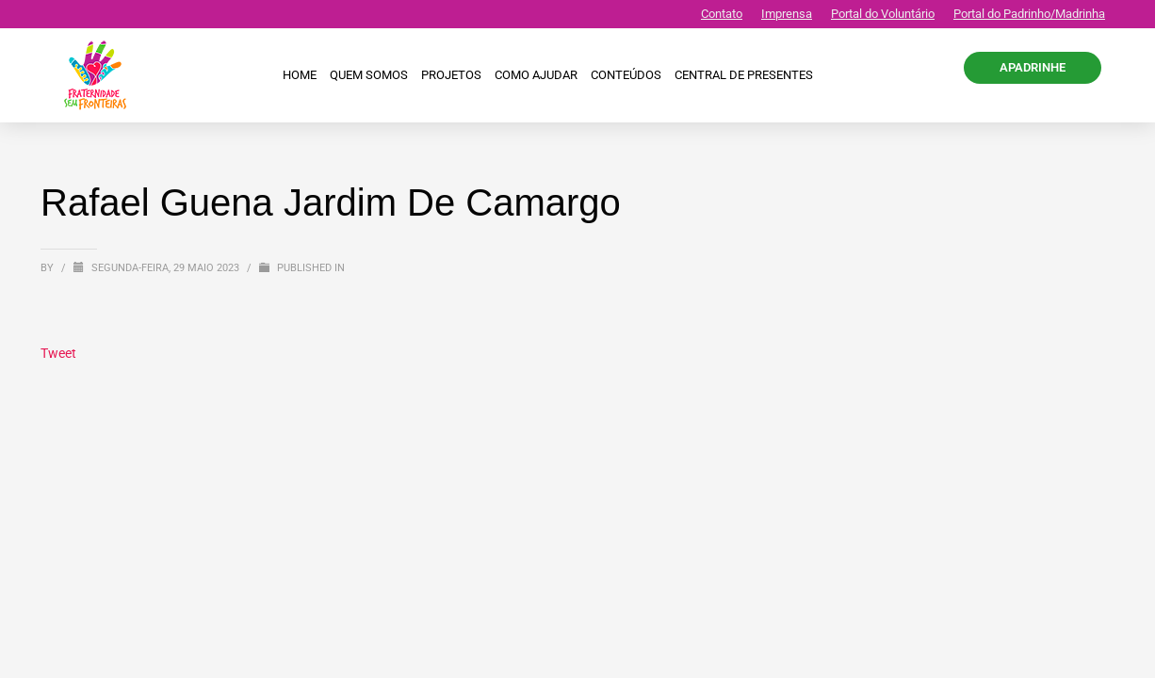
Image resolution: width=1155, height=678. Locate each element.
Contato (721, 14)
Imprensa (786, 14)
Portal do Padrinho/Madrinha (1029, 14)
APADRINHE (1033, 67)
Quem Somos (369, 75)
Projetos (451, 75)
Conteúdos (626, 75)
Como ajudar (536, 75)
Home (300, 75)
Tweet (58, 353)
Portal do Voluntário (883, 14)
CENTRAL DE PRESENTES (744, 75)
